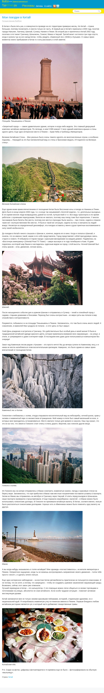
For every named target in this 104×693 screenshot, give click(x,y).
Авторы (39, 6)
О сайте (48, 6)
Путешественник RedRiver (12, 21)
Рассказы (28, 5)
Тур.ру (9, 5)
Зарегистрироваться (19, 1)
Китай (10, 677)
